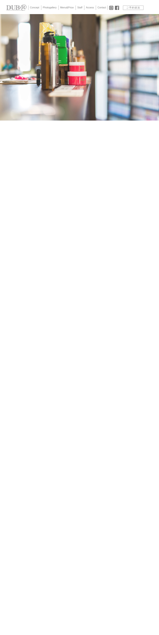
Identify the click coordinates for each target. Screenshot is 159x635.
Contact (102, 7)
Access (90, 7)
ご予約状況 (133, 7)
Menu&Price (67, 7)
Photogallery (50, 7)
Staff (79, 7)
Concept (34, 7)
